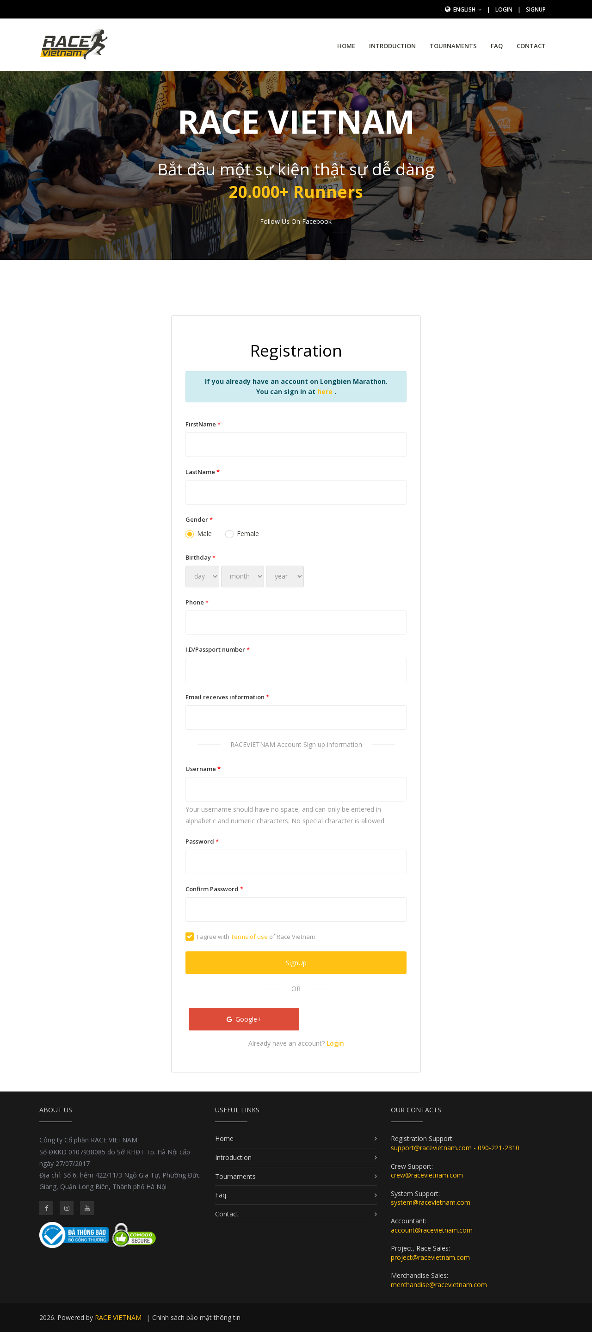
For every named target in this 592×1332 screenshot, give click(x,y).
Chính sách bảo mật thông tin (196, 1317)
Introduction (392, 46)
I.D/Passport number (217, 649)
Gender (199, 519)
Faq (497, 46)
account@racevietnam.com (432, 1230)
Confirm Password (214, 889)
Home (346, 46)
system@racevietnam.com (430, 1202)
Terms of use (249, 936)
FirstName (203, 424)
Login (503, 9)
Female (242, 533)
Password (202, 841)
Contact (531, 46)
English (467, 9)
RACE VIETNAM (118, 1317)
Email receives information (227, 697)
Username (203, 769)
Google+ (244, 1019)
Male (198, 533)
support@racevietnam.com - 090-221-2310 (455, 1147)
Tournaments (453, 46)
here (325, 391)
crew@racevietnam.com (427, 1175)
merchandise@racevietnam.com (439, 1284)
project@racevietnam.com (430, 1257)
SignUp (536, 9)
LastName (202, 472)
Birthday (200, 557)
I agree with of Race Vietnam (250, 936)
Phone (197, 602)
